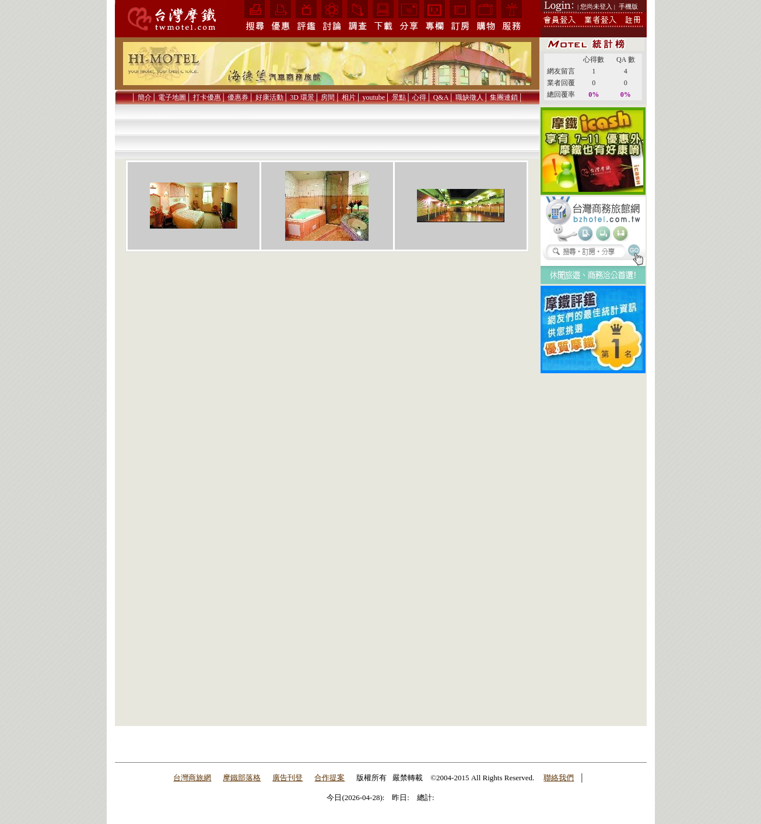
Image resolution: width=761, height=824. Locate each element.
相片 (349, 97)
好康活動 (269, 97)
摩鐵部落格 (242, 777)
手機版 (628, 6)
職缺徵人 (469, 97)
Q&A (441, 97)
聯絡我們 (558, 777)
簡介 (145, 97)
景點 (399, 97)
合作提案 (329, 777)
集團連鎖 (504, 97)
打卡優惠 (207, 97)
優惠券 (237, 97)
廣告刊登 (287, 777)
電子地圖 (172, 97)
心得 (419, 97)
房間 (328, 97)
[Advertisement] (593, 550)
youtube (373, 97)
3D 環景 (302, 97)
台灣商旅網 (192, 777)
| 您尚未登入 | (596, 6)
